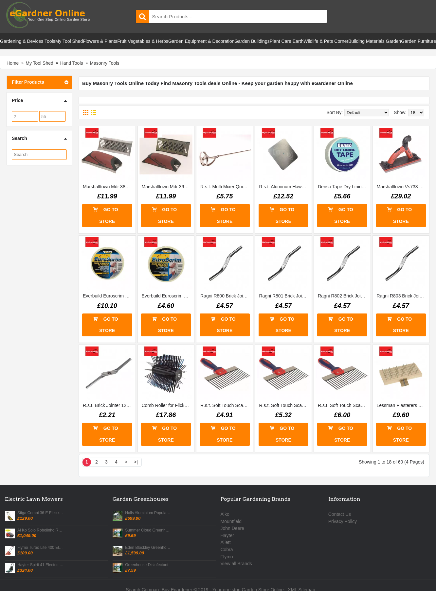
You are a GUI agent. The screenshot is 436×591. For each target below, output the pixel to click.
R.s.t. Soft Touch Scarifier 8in (225, 405)
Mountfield (231, 521)
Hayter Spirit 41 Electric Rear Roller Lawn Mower (40, 565)
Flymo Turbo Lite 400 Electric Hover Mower (40, 548)
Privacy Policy (342, 521)
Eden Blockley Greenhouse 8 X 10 (148, 548)
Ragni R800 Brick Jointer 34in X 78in (225, 295)
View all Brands (236, 563)
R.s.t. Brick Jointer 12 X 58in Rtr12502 (108, 405)
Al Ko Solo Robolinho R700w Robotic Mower (40, 530)
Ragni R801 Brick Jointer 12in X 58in (284, 295)
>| (136, 461)
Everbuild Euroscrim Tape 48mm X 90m (167, 295)
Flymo (227, 556)
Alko (225, 514)
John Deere (232, 528)
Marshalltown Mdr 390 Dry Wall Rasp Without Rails (167, 186)
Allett (226, 542)
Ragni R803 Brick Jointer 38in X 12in (402, 295)
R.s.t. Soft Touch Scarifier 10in (284, 405)
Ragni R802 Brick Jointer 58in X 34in (343, 295)
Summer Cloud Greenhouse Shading (148, 530)
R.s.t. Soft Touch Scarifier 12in (343, 405)
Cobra (227, 549)
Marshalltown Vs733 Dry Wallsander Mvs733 (402, 186)
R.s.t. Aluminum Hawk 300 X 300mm (284, 186)
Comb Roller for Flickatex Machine (167, 405)
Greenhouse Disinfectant (146, 565)
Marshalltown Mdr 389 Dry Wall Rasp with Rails (108, 186)
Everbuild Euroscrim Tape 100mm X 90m (108, 295)
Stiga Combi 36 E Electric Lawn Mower (40, 513)
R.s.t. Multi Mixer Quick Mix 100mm (225, 186)
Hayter (227, 535)
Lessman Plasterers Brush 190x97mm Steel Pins (402, 405)
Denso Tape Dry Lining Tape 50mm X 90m (343, 186)
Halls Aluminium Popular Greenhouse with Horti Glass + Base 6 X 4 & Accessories (148, 513)
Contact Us (339, 514)
